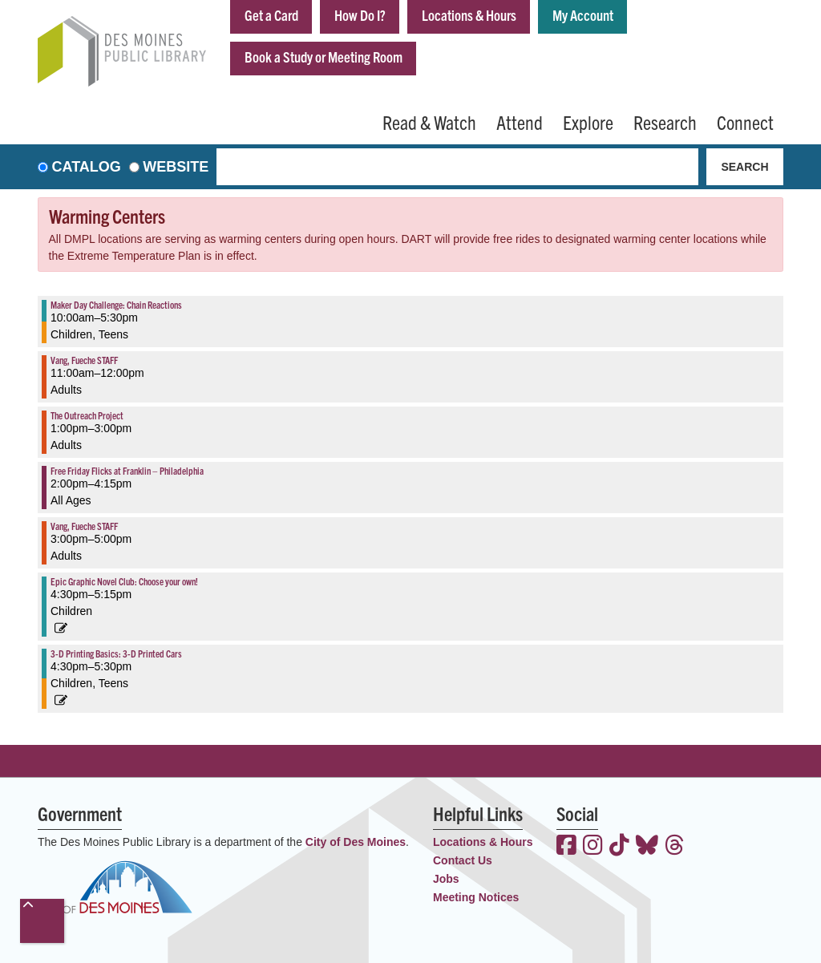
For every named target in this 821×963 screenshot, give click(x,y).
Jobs (446, 878)
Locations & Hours (469, 15)
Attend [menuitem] (519, 122)
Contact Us (462, 860)
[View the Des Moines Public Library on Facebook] (566, 847)
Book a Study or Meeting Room (323, 56)
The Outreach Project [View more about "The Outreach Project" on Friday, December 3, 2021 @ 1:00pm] (87, 415)
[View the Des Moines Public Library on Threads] (675, 847)
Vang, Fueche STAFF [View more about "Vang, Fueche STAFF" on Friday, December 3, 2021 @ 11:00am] (84, 360)
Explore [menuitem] (588, 122)
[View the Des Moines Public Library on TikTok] (619, 847)
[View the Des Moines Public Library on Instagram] (593, 847)
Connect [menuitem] (745, 122)
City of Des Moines (355, 842)
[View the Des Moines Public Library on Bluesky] (647, 847)
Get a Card (271, 15)
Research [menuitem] (665, 122)
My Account (582, 15)
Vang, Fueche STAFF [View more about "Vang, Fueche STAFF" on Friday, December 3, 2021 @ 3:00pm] (84, 526)
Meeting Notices (476, 897)
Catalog (86, 167)
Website (175, 167)
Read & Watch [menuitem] (429, 122)
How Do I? (360, 15)
